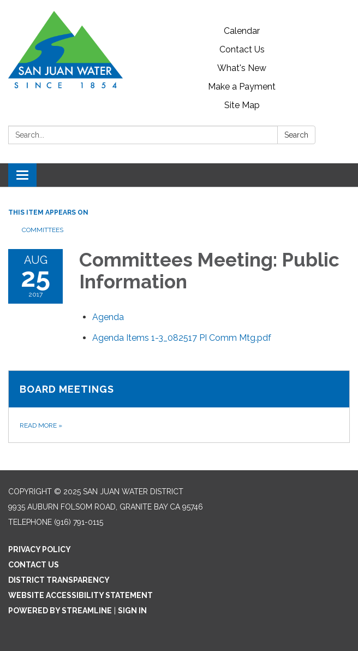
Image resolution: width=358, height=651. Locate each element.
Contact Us (242, 49)
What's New (241, 68)
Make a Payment (242, 86)
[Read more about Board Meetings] (179, 406)
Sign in (132, 610)
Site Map (242, 105)
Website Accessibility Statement (80, 595)
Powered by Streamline (60, 610)
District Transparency (59, 580)
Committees (42, 230)
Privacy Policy (39, 549)
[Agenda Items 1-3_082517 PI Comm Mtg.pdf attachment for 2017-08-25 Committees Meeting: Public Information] (181, 338)
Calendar (242, 31)
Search (296, 135)
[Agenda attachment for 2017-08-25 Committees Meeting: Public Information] (108, 317)
